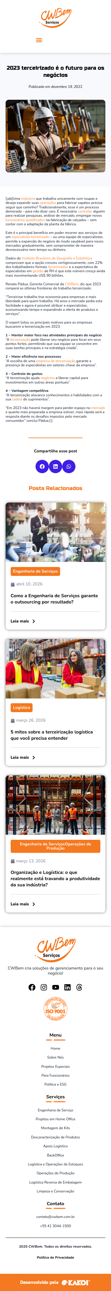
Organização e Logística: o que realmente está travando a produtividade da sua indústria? (55, 878)
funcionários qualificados (25, 220)
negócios (48, 378)
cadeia (17, 399)
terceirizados (58, 266)
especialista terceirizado (30, 237)
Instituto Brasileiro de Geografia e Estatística (57, 258)
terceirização (20, 339)
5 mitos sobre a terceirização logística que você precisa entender (52, 735)
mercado (98, 407)
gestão (38, 271)
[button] (39, 40)
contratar (85, 211)
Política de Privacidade (55, 1257)
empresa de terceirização (55, 361)
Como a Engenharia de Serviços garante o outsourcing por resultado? (54, 599)
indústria (28, 198)
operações (48, 202)
